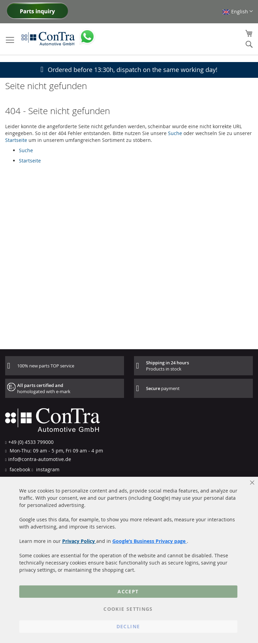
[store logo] (48, 38)
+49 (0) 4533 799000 (31, 442)
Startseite (16, 140)
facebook (19, 469)
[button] (237, 11)
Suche (175, 133)
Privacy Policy (79, 541)
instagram (47, 469)
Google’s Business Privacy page (149, 541)
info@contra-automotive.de (39, 459)
